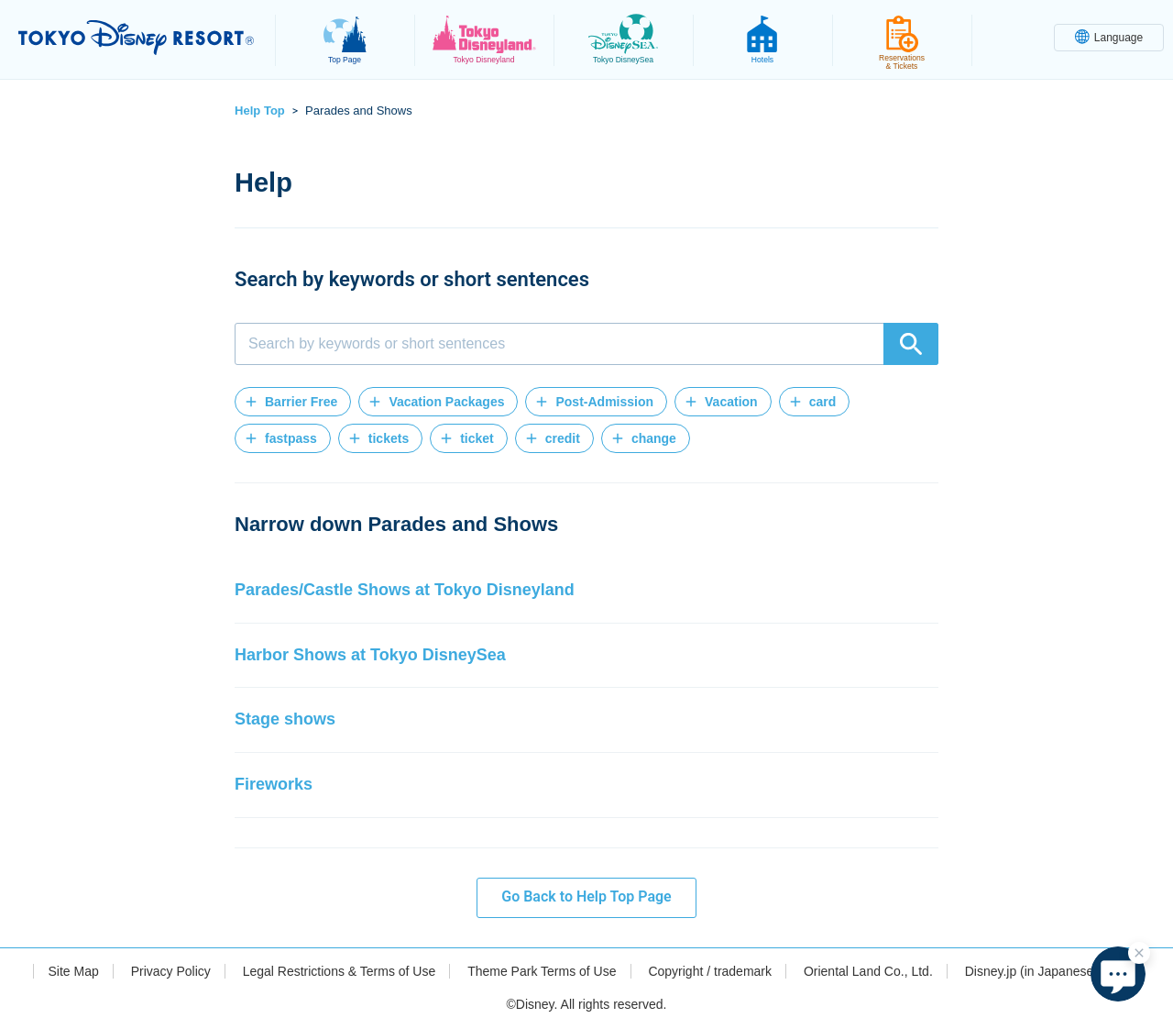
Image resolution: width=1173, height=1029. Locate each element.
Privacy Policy (171, 971)
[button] (293, 401)
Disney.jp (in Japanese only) (1045, 971)
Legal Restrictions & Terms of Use (339, 971)
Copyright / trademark (710, 971)
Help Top (260, 110)
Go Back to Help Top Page (586, 896)
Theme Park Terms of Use (541, 971)
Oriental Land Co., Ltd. (868, 971)
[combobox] (586, 344)
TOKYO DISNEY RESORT (136, 37)
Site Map (73, 971)
